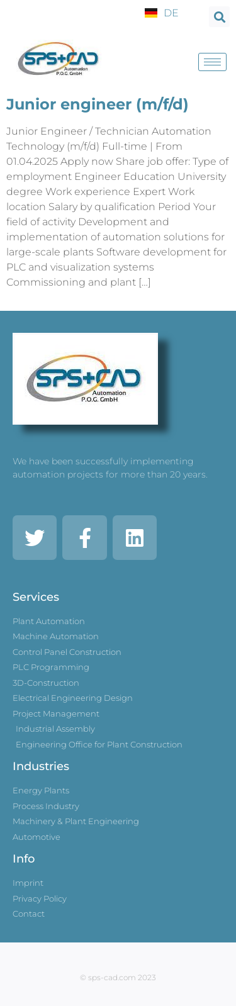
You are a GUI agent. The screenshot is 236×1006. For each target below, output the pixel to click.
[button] (219, 16)
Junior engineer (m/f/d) (97, 104)
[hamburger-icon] (212, 62)
